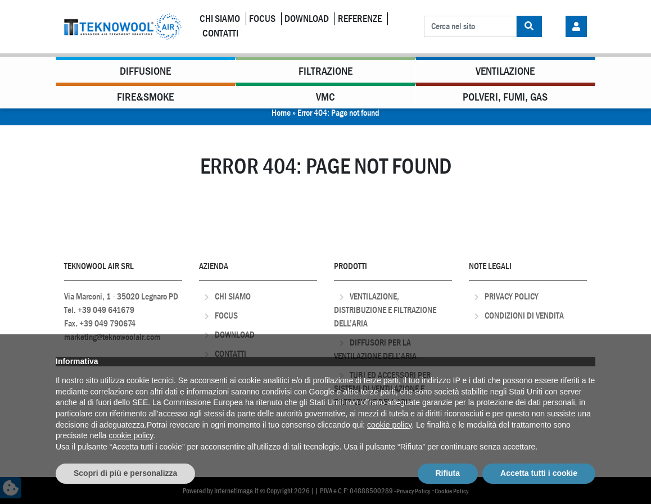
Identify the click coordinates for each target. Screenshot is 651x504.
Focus (262, 18)
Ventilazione (505, 71)
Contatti (220, 33)
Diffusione (145, 71)
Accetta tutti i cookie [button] (538, 473)
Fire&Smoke (145, 97)
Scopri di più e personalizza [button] (125, 473)
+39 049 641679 (106, 310)
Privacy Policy (512, 296)
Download (306, 18)
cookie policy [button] (389, 424)
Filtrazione (325, 71)
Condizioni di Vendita (524, 315)
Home (281, 113)
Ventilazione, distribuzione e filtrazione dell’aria (385, 309)
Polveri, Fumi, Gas (505, 97)
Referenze (360, 18)
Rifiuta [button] (448, 473)
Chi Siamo (220, 18)
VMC (325, 97)
